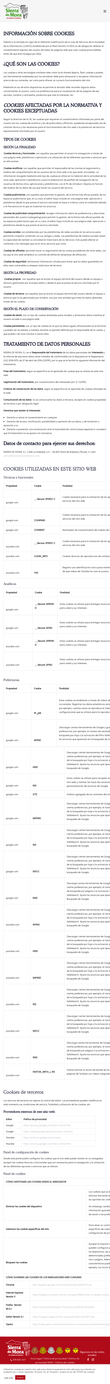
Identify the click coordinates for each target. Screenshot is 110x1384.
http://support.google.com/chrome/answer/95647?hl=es (62, 1284)
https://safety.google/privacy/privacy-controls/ (48, 1131)
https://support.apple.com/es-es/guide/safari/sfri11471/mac (64, 1316)
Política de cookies (64, 1362)
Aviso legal (36, 1358)
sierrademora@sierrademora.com (21, 455)
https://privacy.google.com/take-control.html (47, 1125)
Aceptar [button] (20, 1377)
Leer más (8, 1377)
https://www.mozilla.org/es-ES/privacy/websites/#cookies (64, 1306)
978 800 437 (17, 1359)
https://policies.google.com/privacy (42, 1137)
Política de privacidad (55, 1358)
